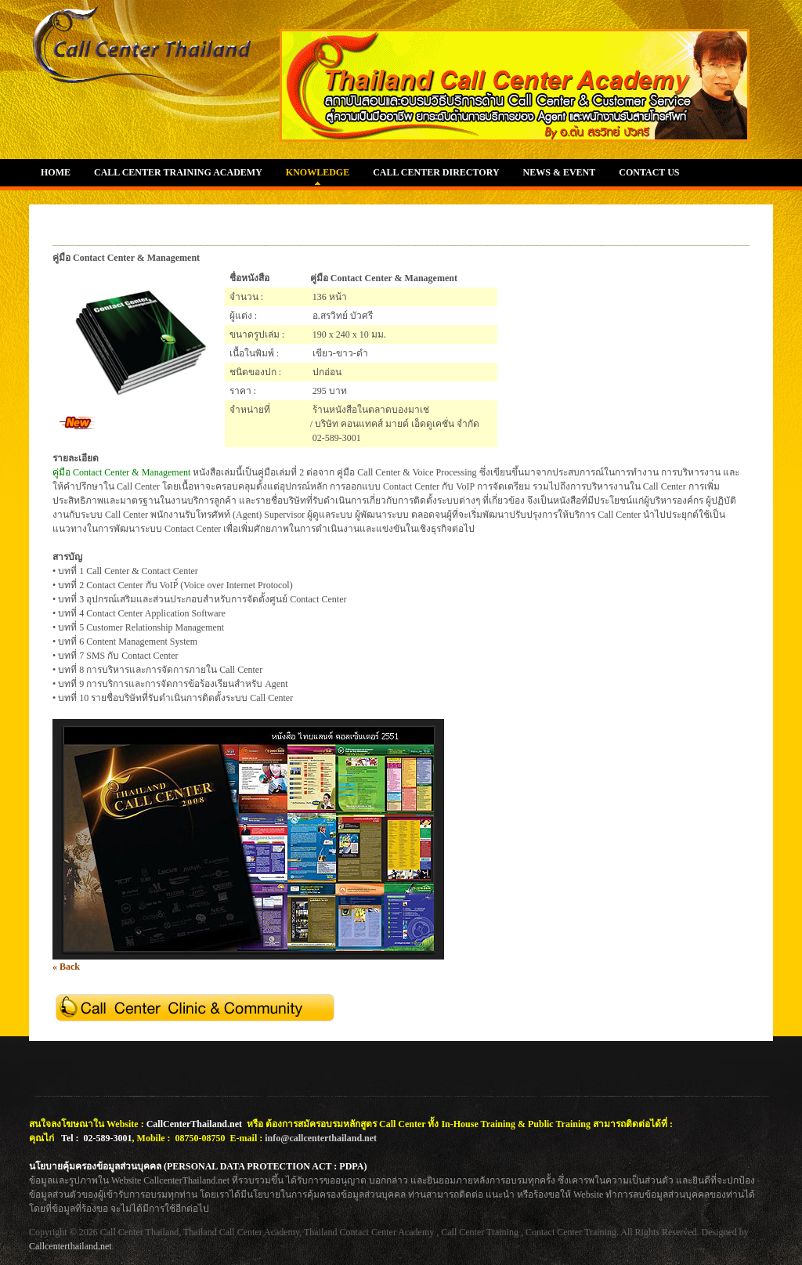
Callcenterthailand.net (70, 1246)
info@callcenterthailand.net (321, 1138)
